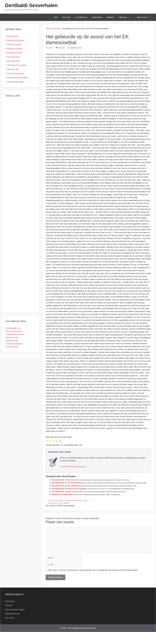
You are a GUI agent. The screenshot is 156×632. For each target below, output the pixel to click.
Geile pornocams (15, 344)
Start (56, 17)
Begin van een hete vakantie (59, 503)
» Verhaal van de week (15, 65)
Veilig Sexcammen (15, 334)
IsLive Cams (12, 347)
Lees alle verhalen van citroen (73, 467)
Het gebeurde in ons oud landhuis (67, 483)
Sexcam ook (12, 337)
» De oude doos (12, 61)
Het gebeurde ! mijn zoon (63, 480)
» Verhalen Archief (13, 53)
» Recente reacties (14, 48)
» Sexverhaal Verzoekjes (16, 77)
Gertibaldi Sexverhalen (31, 5)
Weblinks (110, 17)
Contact (8, 605)
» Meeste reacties (13, 44)
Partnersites (97, 17)
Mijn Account (145, 17)
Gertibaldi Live (13, 328)
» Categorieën (11, 36)
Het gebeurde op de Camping (65, 486)
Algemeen (126, 17)
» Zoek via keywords (14, 73)
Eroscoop (66, 17)
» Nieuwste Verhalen (14, 40)
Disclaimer (10, 601)
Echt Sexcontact (14, 331)
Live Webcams (81, 17)
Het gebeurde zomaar (62, 491)
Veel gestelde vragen (14, 609)
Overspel (56, 29)
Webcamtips (12, 340)
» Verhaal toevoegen (14, 82)
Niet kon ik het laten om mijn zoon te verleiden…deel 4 (69, 500)
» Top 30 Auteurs (13, 57)
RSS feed (9, 618)
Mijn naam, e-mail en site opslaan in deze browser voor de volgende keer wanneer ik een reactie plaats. (93, 570)
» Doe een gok (12, 69)
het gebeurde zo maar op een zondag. (69, 489)
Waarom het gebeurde (62, 494)
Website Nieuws (12, 614)
